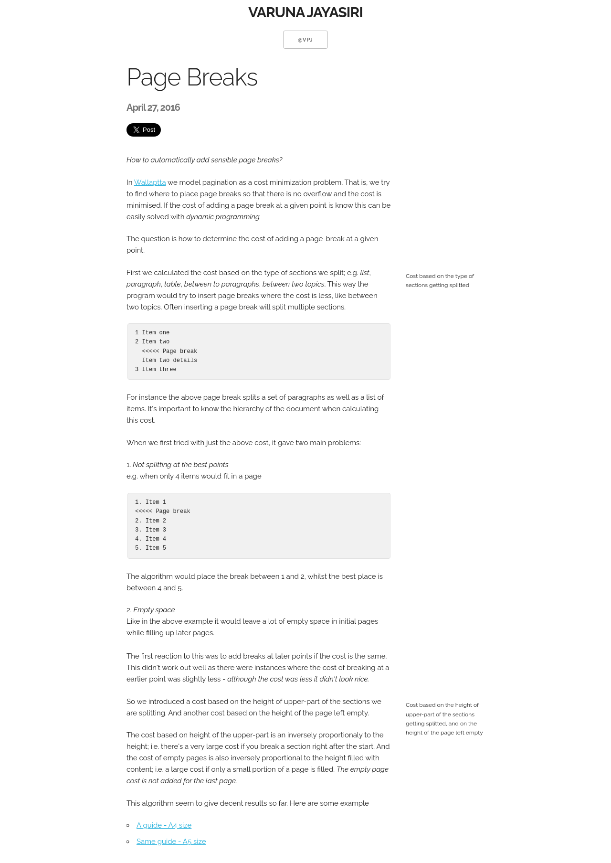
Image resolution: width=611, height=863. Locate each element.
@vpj (305, 40)
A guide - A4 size (164, 825)
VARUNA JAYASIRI (305, 12)
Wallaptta (150, 182)
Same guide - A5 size (171, 841)
